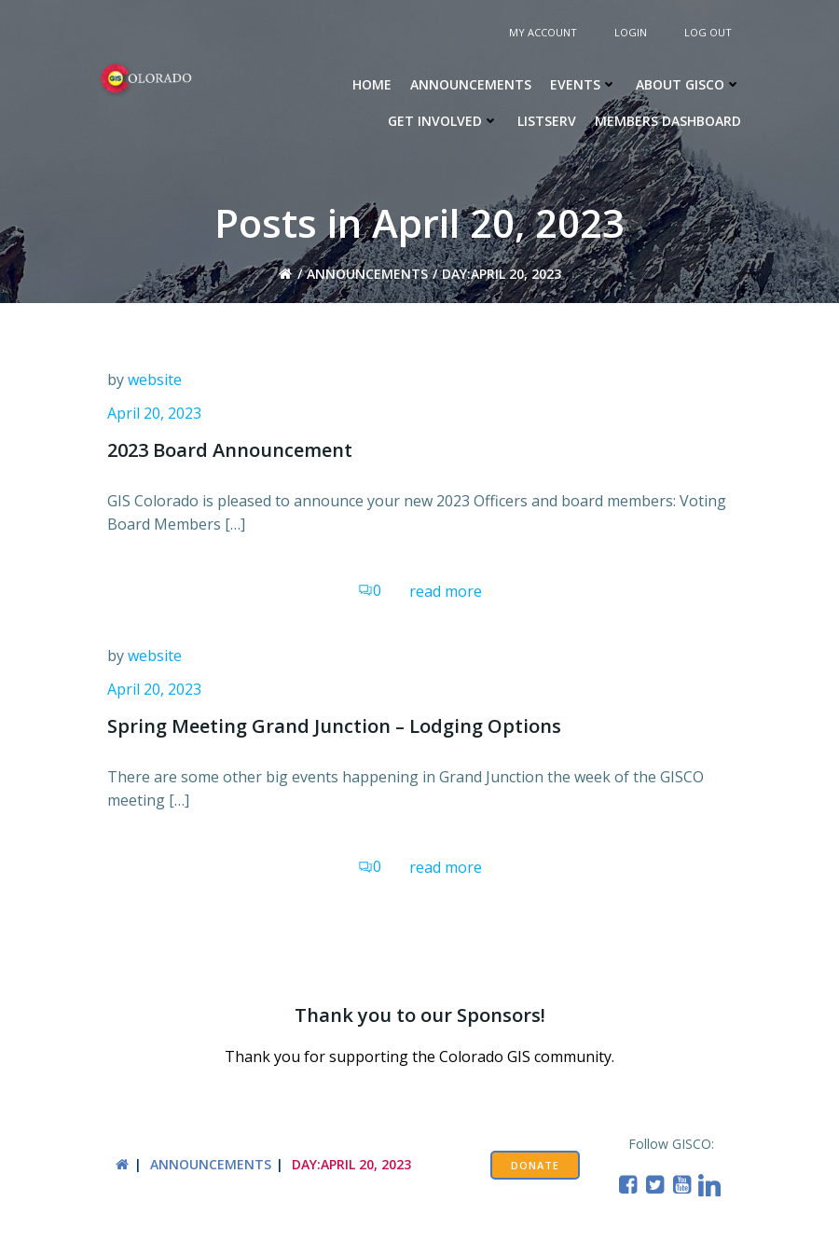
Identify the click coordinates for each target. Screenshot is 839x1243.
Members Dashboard (668, 121)
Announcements (470, 84)
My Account (543, 32)
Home (372, 84)
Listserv (546, 121)
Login (630, 32)
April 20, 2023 (154, 413)
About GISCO (688, 84)
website (155, 379)
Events (583, 84)
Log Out (708, 32)
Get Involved (443, 121)
